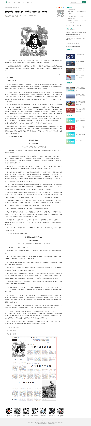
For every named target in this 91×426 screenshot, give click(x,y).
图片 (23, 2)
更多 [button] (32, 2)
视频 (28, 2)
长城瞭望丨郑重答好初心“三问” (74, 25)
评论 (19, 2)
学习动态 (15, 7)
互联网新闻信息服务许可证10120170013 (48, 420)
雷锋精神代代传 (8, 7)
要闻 (15, 2)
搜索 (84, 2)
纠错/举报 (37, 420)
